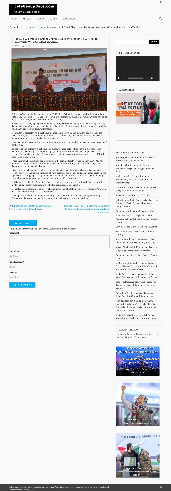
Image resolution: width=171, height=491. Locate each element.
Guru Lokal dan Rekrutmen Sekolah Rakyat (136, 226)
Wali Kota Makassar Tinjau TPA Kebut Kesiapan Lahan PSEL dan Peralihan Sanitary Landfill (137, 218)
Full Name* (14, 251)
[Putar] (119, 78)
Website (13, 272)
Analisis (27, 18)
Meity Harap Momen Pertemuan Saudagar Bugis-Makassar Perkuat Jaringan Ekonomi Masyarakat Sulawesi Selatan (136, 266)
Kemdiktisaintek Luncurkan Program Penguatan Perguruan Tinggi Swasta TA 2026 (135, 168)
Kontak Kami (69, 18)
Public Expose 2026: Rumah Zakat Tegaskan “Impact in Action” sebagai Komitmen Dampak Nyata (137, 203)
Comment (14, 232)
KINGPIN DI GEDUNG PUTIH (130, 152)
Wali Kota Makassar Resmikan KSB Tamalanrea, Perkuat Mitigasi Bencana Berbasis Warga (134, 179)
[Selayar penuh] (156, 78)
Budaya (40, 18)
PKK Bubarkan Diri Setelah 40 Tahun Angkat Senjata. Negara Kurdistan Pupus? (31, 207)
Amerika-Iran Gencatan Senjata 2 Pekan (135, 210)
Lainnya (54, 18)
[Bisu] (151, 78)
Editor (16, 45)
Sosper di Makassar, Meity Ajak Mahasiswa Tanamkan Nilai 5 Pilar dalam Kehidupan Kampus (136, 285)
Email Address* (16, 261)
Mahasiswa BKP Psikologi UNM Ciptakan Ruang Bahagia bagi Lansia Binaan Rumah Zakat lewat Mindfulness (87, 208)
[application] (138, 68)
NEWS (15, 18)
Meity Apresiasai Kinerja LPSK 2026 (133, 195)
